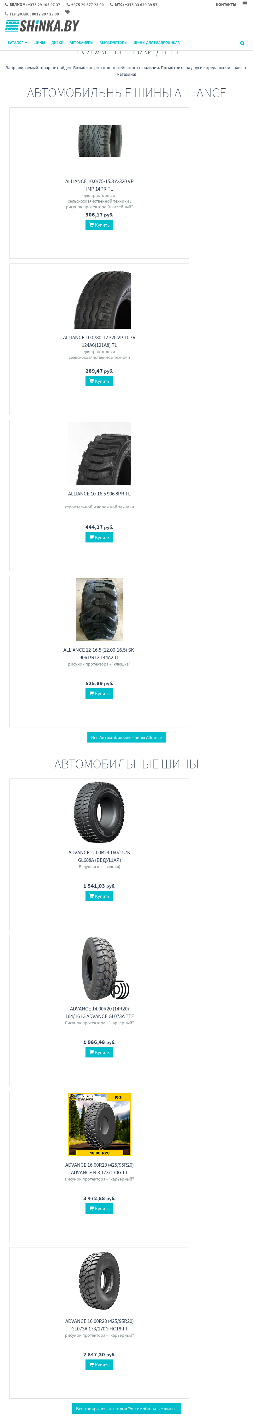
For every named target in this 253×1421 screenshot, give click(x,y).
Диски (57, 42)
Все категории (126, 1268)
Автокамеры (81, 42)
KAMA (58, 1067)
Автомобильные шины (63, 911)
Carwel (141, 924)
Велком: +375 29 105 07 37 (197, 1325)
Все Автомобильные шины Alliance (126, 425)
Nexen (235, 1067)
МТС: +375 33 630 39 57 (194, 1342)
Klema (108, 1210)
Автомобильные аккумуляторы (63, 1196)
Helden (79, 1216)
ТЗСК (197, 930)
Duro (86, 1067)
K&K (179, 924)
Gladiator (70, 1210)
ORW (223, 924)
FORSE (56, 1216)
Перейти (63, 946)
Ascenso (186, 1073)
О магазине (99, 1342)
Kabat (143, 1067)
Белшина (188, 1067)
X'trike (211, 924)
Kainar (29, 1210)
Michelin (70, 924)
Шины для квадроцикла (157, 42)
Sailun (109, 924)
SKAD (190, 924)
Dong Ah (169, 1067)
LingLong (52, 924)
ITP (20, 1067)
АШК (154, 1067)
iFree (154, 924)
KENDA (44, 1067)
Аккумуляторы (113, 42)
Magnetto (182, 930)
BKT (96, 1067)
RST (200, 924)
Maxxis (36, 924)
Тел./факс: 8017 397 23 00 (197, 1350)
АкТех (54, 1210)
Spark (42, 1210)
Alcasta (237, 924)
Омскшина (166, 1073)
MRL (199, 1073)
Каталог (17, 42)
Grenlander (90, 924)
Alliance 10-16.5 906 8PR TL (207, 181)
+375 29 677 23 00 (190, 1333)
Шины (39, 42)
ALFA (16, 1210)
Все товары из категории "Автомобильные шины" (126, 784)
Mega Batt (90, 1210)
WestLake (87, 930)
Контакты (98, 1325)
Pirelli (31, 930)
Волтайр (219, 1067)
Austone (58, 930)
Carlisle (73, 1067)
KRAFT (42, 1216)
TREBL (167, 924)
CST (105, 1067)
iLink (72, 930)
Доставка (97, 1333)
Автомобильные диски (189, 911)
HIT (67, 1216)
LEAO (43, 930)
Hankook (19, 924)
